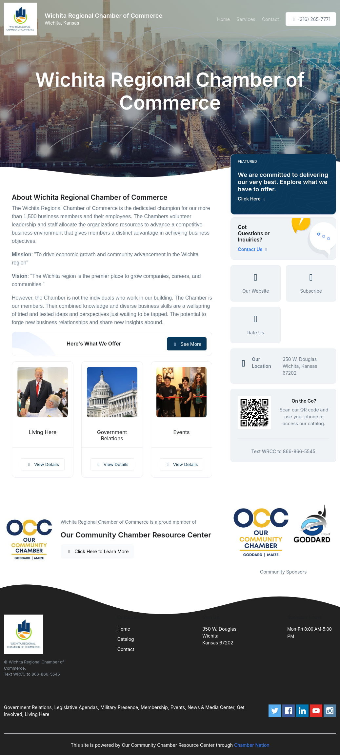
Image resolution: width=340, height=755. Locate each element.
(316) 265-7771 (310, 19)
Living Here (43, 432)
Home (223, 19)
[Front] (21, 19)
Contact (270, 19)
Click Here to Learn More (97, 551)
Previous (225, 531)
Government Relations (112, 435)
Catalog (125, 639)
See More (186, 344)
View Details (42, 464)
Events (181, 432)
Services (245, 19)
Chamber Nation (252, 745)
